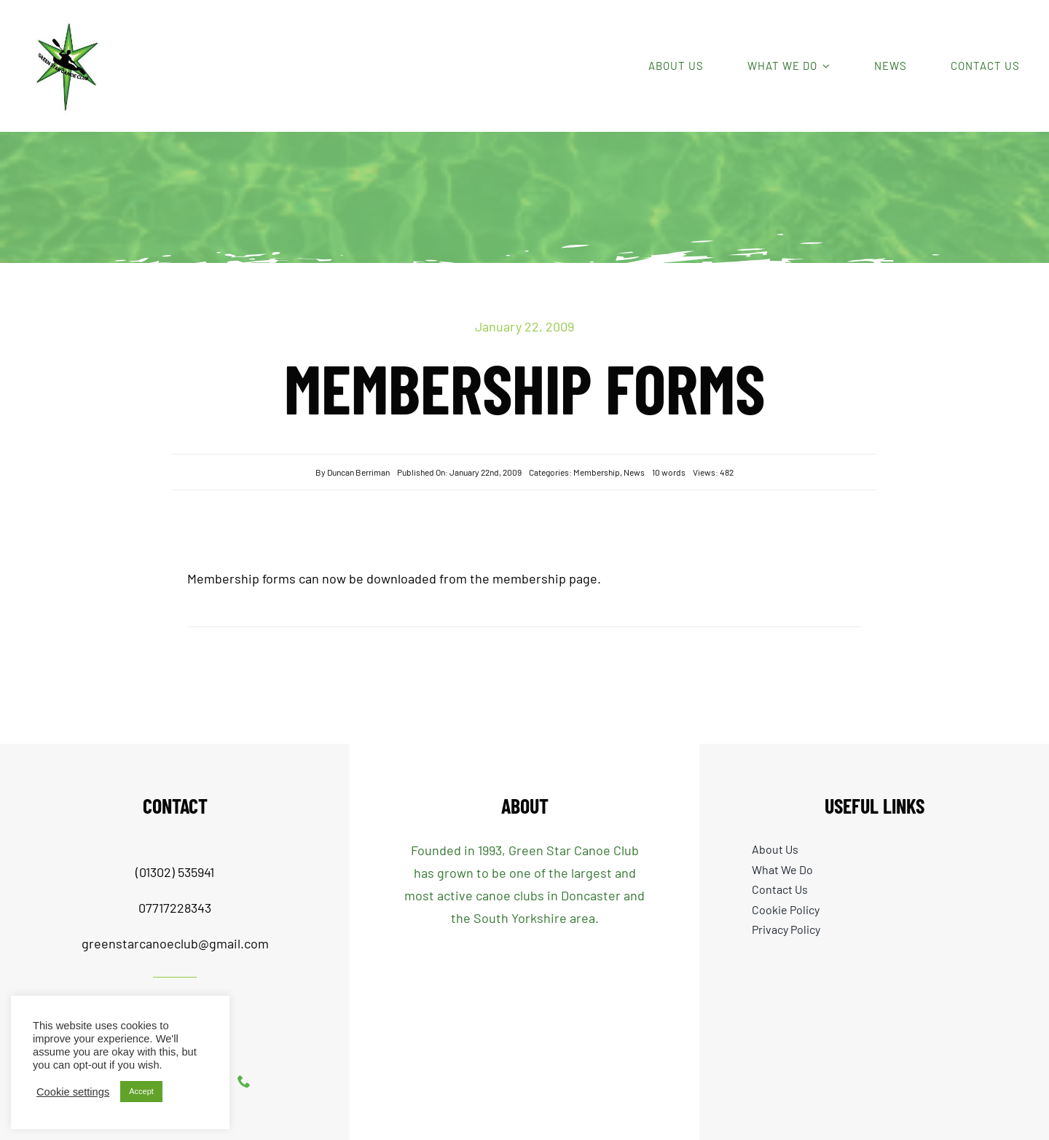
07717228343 (174, 908)
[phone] (244, 1081)
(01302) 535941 (174, 872)
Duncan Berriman (358, 472)
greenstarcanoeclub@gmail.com (175, 943)
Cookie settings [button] (72, 1092)
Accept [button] (141, 1091)
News (634, 472)
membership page (544, 578)
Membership (596, 472)
